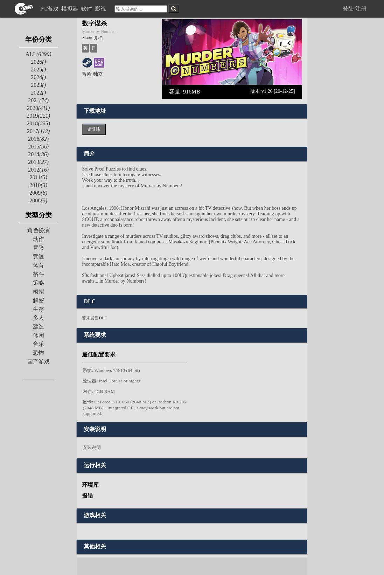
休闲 (38, 335)
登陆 (348, 9)
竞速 (38, 256)
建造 (38, 327)
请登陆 (94, 129)
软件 (87, 9)
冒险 (38, 248)
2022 (38, 93)
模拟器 (70, 9)
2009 (38, 193)
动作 (38, 239)
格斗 (38, 274)
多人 (38, 318)
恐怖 (38, 353)
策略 (38, 283)
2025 (38, 69)
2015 (38, 147)
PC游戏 (50, 9)
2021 (38, 100)
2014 (38, 154)
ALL (38, 54)
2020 (38, 108)
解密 (38, 300)
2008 (38, 200)
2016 (38, 139)
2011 (38, 177)
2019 (38, 116)
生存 (38, 309)
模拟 (38, 292)
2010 (38, 185)
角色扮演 (38, 230)
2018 (38, 123)
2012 (38, 170)
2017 (38, 131)
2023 (38, 85)
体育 (38, 265)
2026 (38, 62)
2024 (38, 77)
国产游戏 (38, 362)
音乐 (38, 344)
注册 (360, 9)
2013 (38, 162)
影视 (101, 9)
